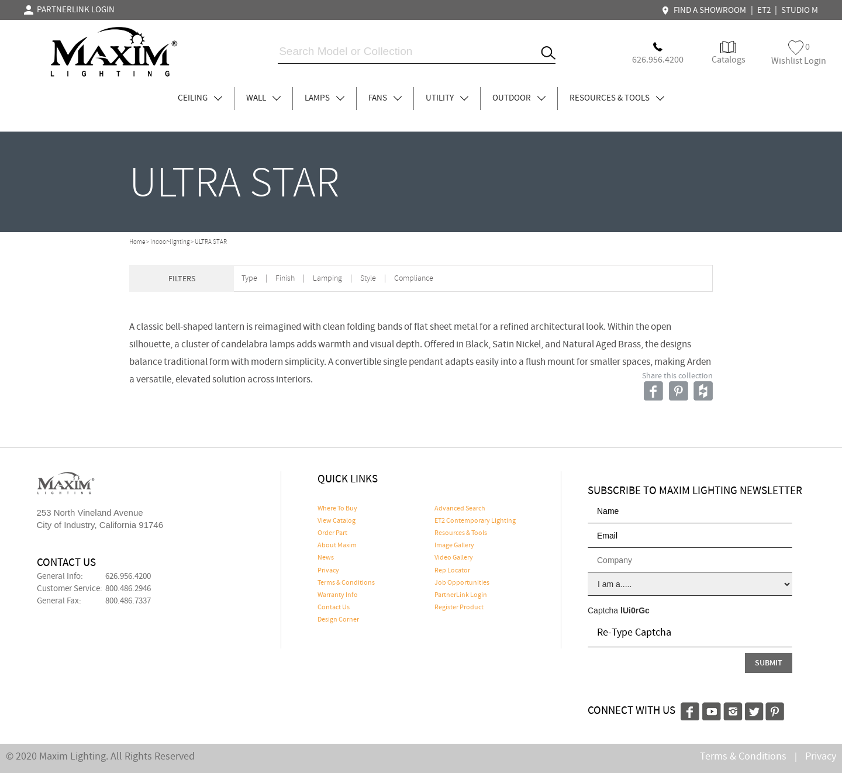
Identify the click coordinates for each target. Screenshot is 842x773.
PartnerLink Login (460, 595)
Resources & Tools (460, 533)
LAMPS (324, 98)
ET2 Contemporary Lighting (475, 521)
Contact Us (334, 607)
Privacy (328, 570)
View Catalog (337, 521)
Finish (285, 278)
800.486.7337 (128, 601)
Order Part (332, 533)
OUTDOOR (519, 98)
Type (249, 278)
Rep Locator (452, 570)
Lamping (327, 278)
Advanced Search (459, 508)
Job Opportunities (461, 583)
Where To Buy (337, 508)
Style (368, 278)
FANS (385, 98)
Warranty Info (338, 595)
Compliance (413, 278)
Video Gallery (453, 558)
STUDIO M (799, 10)
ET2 (764, 10)
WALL (263, 98)
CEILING (200, 98)
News (326, 558)
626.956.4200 (128, 576)
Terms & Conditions (346, 583)
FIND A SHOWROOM (705, 10)
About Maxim (337, 545)
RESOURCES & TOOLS (617, 98)
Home (137, 242)
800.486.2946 (128, 589)
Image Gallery (454, 545)
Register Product (459, 607)
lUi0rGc (635, 610)
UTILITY (447, 98)
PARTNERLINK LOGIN (69, 10)
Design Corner (338, 619)
